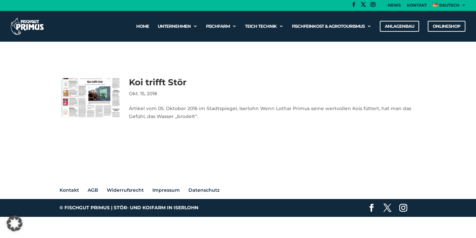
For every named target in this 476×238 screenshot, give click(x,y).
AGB (93, 190)
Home (142, 26)
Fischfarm (218, 26)
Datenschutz (203, 190)
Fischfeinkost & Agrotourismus (328, 26)
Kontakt (417, 5)
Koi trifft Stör (157, 82)
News (394, 5)
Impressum (166, 190)
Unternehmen (174, 26)
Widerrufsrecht (125, 190)
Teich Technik (261, 26)
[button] (14, 223)
